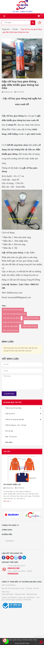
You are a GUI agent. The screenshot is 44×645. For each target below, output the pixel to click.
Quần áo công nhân (10, 326)
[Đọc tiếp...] (7, 501)
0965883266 (13, 574)
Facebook (9, 541)
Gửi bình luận (9, 394)
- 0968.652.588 (19, 594)
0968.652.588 (13, 568)
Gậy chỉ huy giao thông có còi (14, 314)
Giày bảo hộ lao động (11, 318)
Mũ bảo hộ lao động (31, 318)
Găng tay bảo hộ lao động (13, 310)
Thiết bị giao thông (29, 326)
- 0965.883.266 (31, 594)
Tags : (4, 306)
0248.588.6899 (7, 594)
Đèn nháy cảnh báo (10, 330)
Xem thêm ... (9, 442)
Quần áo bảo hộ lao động (12, 322)
